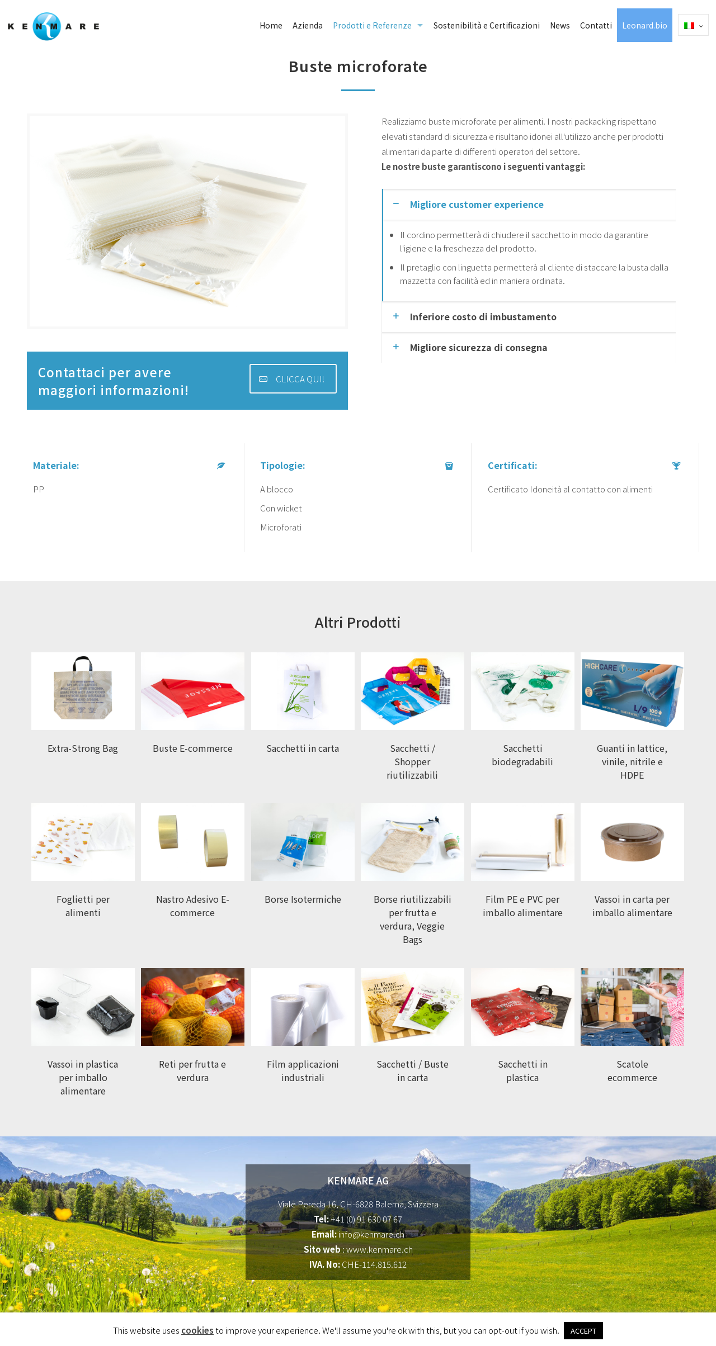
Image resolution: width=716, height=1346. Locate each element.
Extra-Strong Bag (83, 748)
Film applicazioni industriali (303, 1070)
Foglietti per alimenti (83, 905)
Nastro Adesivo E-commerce (192, 905)
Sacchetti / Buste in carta (412, 1070)
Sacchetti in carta (302, 748)
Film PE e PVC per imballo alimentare (523, 905)
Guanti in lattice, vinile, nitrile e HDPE (632, 761)
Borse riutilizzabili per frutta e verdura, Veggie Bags (412, 919)
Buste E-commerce (193, 748)
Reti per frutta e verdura (192, 1070)
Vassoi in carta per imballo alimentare (632, 905)
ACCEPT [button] (583, 1330)
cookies (197, 1330)
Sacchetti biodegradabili (522, 754)
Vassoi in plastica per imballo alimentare (83, 1077)
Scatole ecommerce (632, 1070)
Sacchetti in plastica (523, 1070)
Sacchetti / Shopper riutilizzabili (412, 761)
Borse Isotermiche (303, 899)
